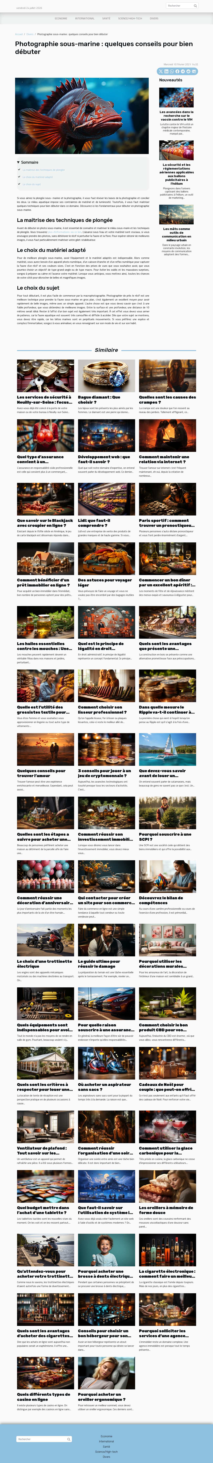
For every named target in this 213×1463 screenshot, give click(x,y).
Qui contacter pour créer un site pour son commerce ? (106, 903)
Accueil (19, 34)
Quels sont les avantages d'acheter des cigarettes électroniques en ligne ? (43, 1336)
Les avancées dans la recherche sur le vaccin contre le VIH (176, 115)
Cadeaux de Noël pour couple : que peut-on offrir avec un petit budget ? (166, 1089)
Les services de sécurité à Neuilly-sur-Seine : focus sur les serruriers (44, 402)
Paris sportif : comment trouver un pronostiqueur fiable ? (166, 525)
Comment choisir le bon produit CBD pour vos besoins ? (163, 1030)
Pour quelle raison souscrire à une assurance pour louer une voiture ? (105, 1030)
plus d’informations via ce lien (64, 232)
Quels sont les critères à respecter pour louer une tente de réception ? (43, 1089)
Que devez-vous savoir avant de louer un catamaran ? (162, 776)
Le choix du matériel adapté (38, 177)
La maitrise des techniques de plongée (44, 170)
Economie (61, 18)
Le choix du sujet (32, 184)
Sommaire (29, 162)
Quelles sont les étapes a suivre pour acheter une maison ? (43, 839)
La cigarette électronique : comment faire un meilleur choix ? (167, 1276)
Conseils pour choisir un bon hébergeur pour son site (103, 1336)
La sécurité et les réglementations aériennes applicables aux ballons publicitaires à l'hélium (176, 174)
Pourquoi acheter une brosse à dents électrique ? (105, 1276)
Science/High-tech (130, 18)
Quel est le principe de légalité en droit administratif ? (101, 648)
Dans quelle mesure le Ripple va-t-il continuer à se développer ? (165, 712)
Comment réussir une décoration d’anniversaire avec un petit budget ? (44, 903)
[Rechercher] (182, 5)
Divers (154, 18)
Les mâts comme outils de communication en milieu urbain (176, 234)
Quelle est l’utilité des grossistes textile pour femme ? (41, 712)
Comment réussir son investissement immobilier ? (106, 839)
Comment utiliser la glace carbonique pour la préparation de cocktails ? (167, 1153)
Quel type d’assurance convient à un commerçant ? (40, 462)
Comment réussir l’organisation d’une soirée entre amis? (106, 1153)
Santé (106, 18)
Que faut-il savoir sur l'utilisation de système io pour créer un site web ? (105, 1212)
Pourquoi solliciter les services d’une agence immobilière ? (162, 1336)
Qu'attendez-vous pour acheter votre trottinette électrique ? (44, 1276)
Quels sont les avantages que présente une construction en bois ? (165, 648)
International (84, 18)
